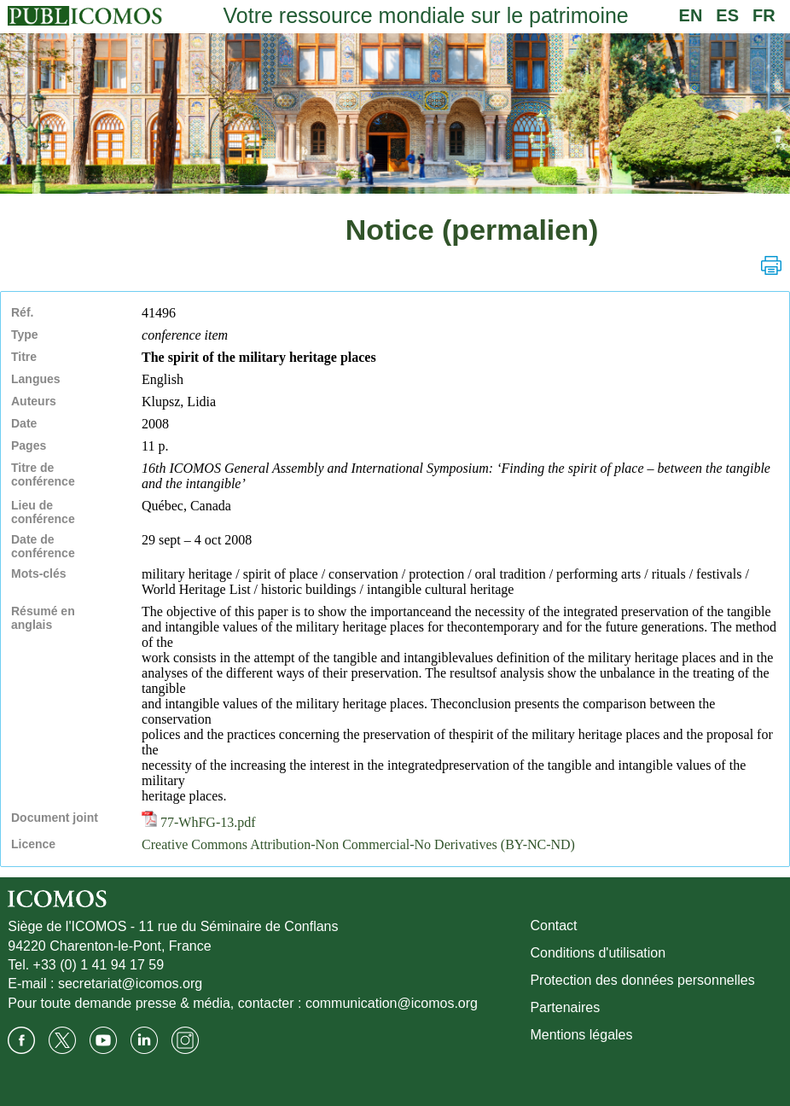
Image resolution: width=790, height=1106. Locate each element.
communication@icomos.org (391, 1003)
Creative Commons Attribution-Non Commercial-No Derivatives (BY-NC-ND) (358, 844)
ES (727, 15)
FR (763, 15)
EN (691, 15)
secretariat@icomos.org (130, 983)
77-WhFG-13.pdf (199, 822)
